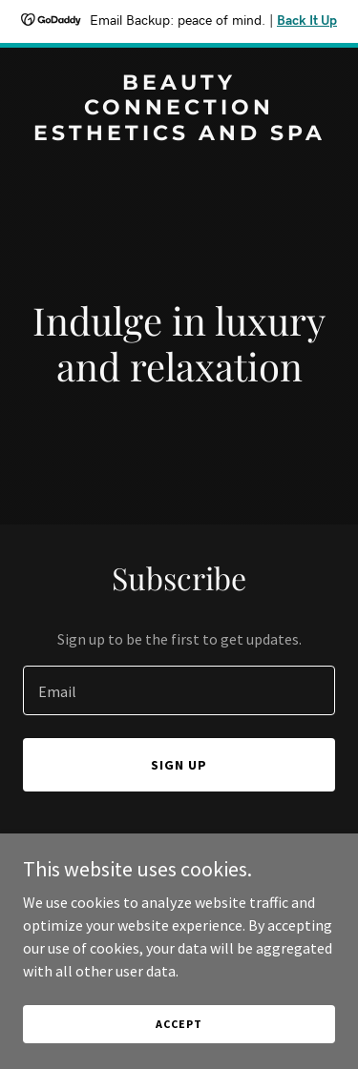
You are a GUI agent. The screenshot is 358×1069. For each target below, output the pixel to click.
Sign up (179, 764)
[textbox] (179, 690)
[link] (179, 134)
